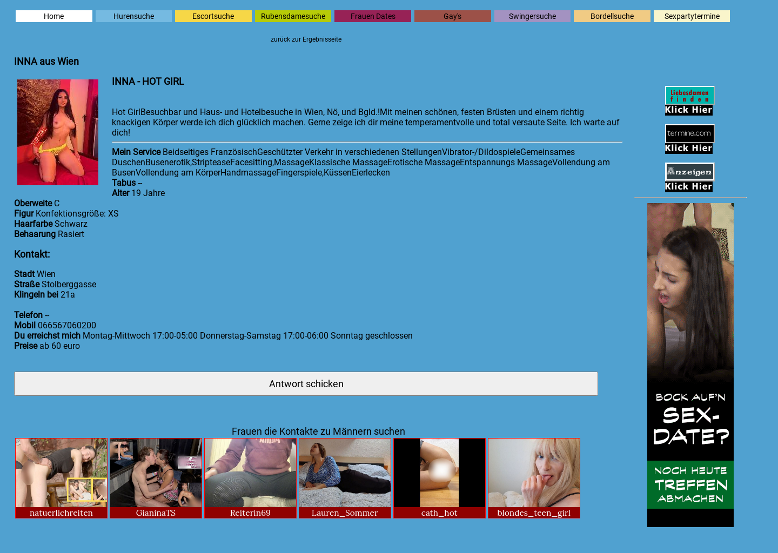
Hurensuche (133, 16)
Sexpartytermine (692, 16)
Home (54, 16)
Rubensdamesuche (293, 16)
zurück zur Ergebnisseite (306, 39)
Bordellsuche (612, 16)
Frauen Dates (373, 16)
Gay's (452, 16)
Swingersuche (532, 16)
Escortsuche (213, 16)
